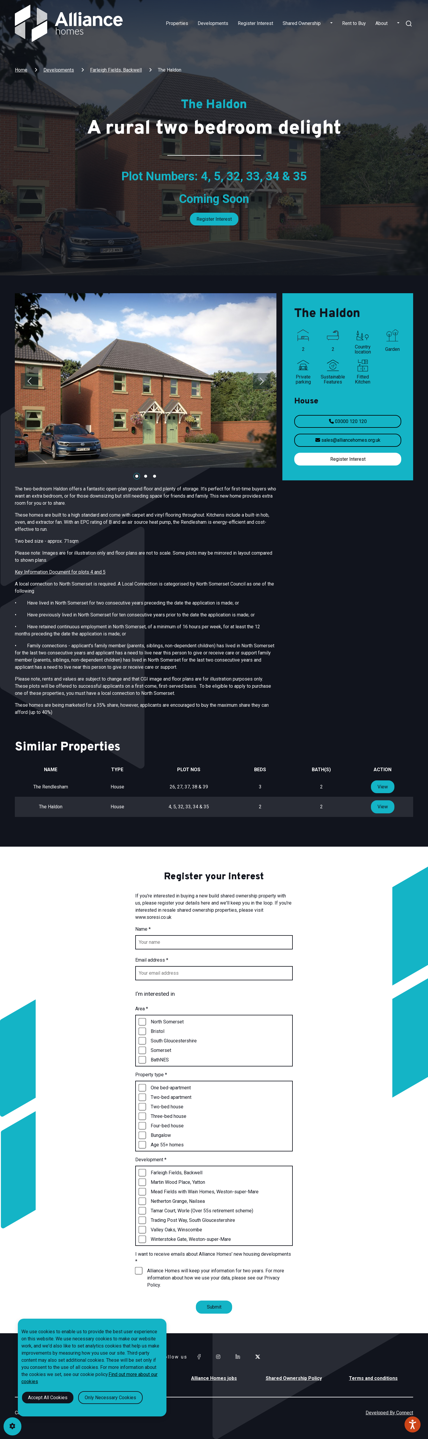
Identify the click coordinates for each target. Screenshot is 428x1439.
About (381, 23)
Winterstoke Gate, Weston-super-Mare (191, 1239)
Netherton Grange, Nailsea (178, 1201)
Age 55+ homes (167, 1145)
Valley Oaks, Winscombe (176, 1230)
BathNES (160, 1060)
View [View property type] (382, 787)
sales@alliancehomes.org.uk (347, 440)
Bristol (157, 1031)
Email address (151, 960)
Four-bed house (167, 1126)
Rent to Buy (354, 23)
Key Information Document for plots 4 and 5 (60, 572)
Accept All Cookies (47, 1397)
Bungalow (161, 1135)
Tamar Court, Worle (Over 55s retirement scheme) (202, 1211)
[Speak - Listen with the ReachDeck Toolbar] (413, 1424)
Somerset (161, 1050)
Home (21, 70)
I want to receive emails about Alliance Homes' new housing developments (213, 1257)
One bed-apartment (171, 1088)
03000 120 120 (348, 421)
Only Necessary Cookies (110, 1397)
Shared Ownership (302, 23)
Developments (213, 23)
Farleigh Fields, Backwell (116, 70)
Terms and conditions (373, 1378)
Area (141, 1009)
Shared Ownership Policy (294, 1378)
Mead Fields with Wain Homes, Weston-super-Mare (205, 1192)
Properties (177, 23)
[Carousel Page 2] (145, 476)
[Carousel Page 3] (154, 476)
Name (143, 929)
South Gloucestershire (174, 1041)
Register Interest (255, 23)
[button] (331, 23)
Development (150, 1159)
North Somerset (167, 1022)
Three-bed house (168, 1116)
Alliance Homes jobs (214, 1378)
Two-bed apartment (171, 1097)
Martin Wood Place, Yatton (178, 1182)
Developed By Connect (389, 1413)
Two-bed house (167, 1107)
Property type (151, 1074)
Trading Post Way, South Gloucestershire (193, 1220)
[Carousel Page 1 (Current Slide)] (136, 476)
